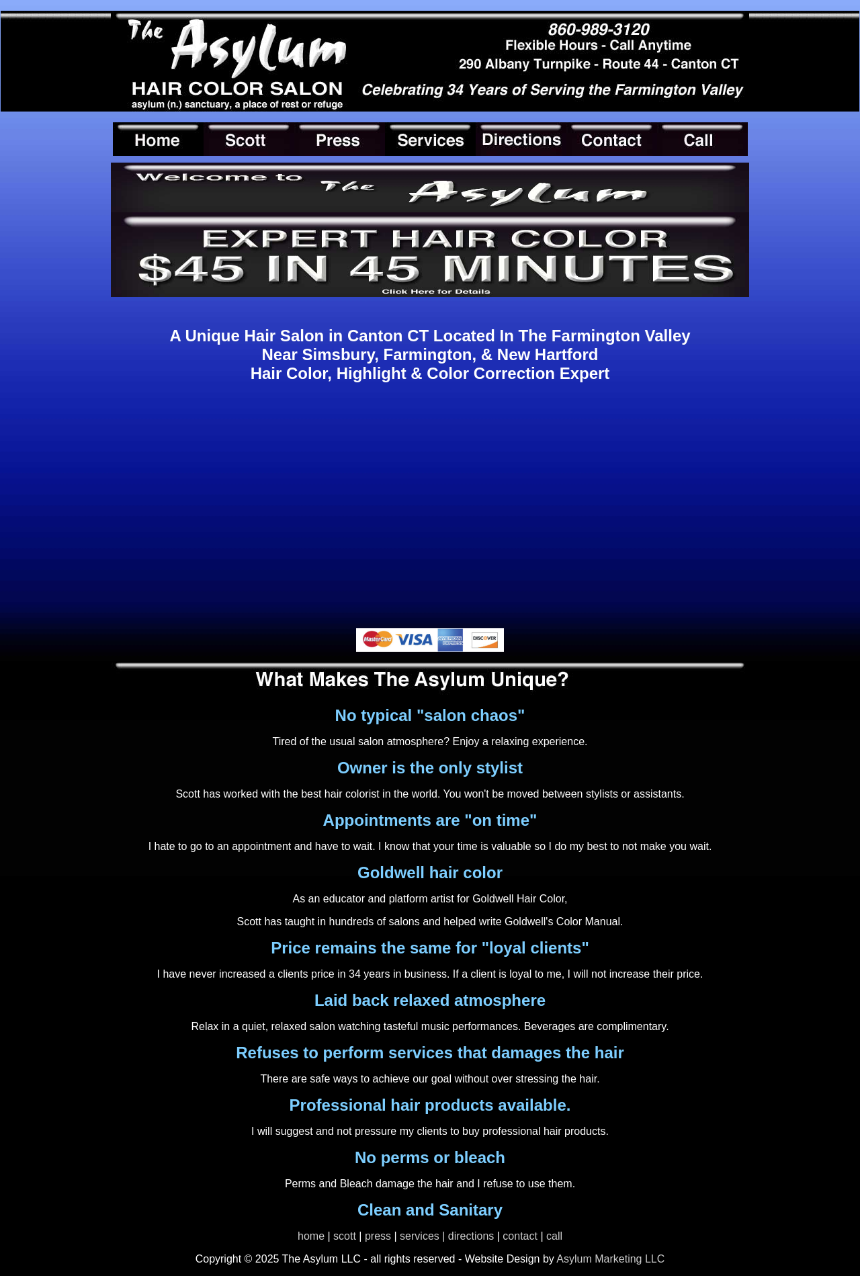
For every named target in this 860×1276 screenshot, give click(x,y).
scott (344, 1236)
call (554, 1236)
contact (520, 1236)
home (311, 1236)
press (378, 1236)
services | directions (447, 1236)
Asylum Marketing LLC (609, 1259)
